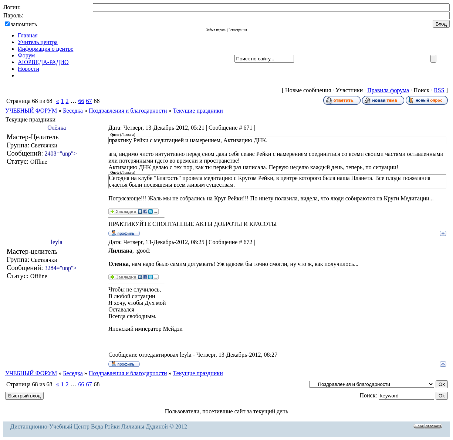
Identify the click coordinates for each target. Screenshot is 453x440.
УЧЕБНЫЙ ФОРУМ (31, 110)
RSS (439, 90)
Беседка (73, 110)
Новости (28, 69)
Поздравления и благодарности (128, 110)
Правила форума (388, 90)
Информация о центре (45, 49)
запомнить (24, 24)
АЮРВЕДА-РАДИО (43, 62)
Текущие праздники (198, 110)
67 (89, 101)
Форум (26, 55)
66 (81, 101)
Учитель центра (38, 42)
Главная (28, 35)
